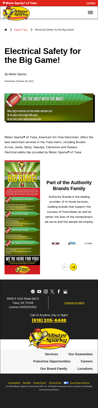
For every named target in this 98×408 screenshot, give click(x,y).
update (91, 2)
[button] (90, 12)
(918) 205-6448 (49, 320)
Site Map (27, 383)
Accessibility (14, 383)
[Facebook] (59, 292)
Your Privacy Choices (76, 383)
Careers (87, 361)
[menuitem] (51, 354)
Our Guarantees (80, 354)
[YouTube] (39, 292)
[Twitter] (52, 292)
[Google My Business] (65, 292)
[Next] (73, 267)
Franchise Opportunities (51, 361)
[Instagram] (46, 292)
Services (51, 354)
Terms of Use (55, 383)
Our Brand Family (53, 368)
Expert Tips (21, 29)
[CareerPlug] (33, 292)
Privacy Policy (39, 383)
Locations (85, 368)
